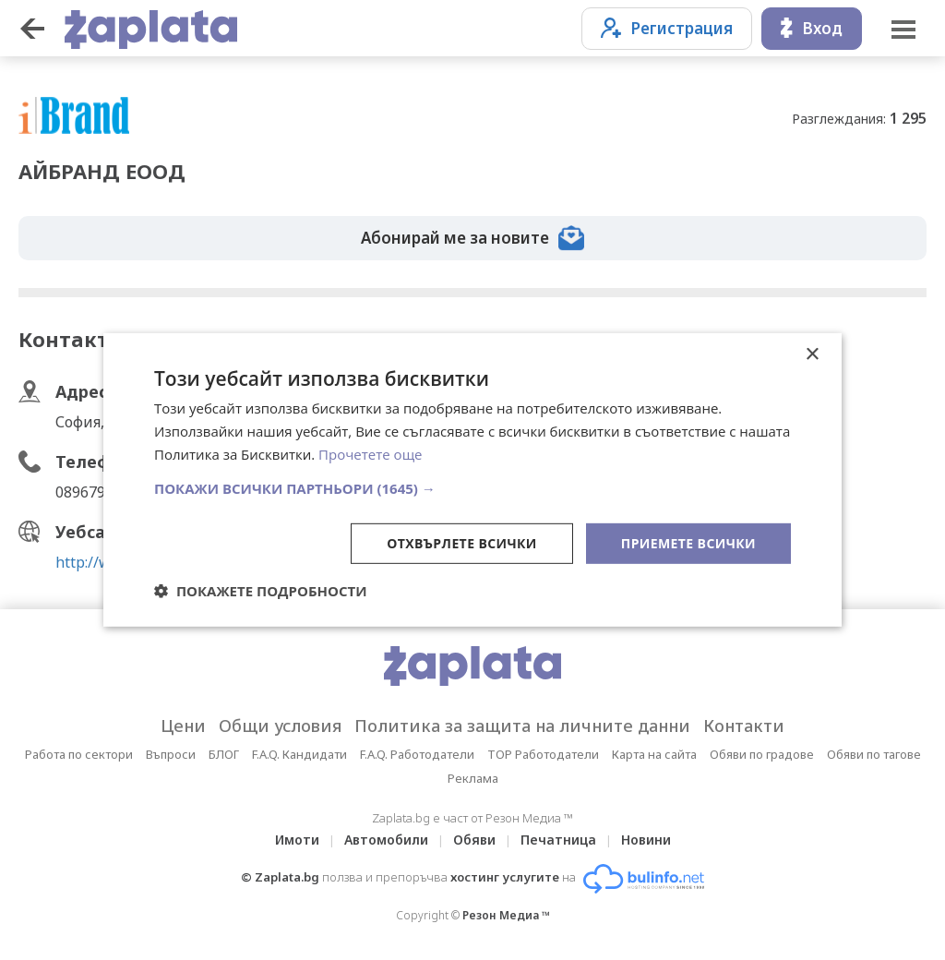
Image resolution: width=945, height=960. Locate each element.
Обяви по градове (762, 754)
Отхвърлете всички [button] (462, 542)
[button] (472, 487)
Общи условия (280, 725)
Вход (812, 28)
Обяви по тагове (874, 754)
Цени (183, 725)
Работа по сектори (79, 754)
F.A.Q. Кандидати (299, 754)
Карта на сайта (654, 754)
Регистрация (667, 28)
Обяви (474, 839)
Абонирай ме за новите (472, 238)
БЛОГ (224, 754)
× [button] (812, 355)
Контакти (743, 725)
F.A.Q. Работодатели (417, 754)
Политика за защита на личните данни (522, 725)
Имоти (297, 839)
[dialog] (472, 480)
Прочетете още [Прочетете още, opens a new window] (370, 454)
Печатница (558, 839)
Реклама (473, 778)
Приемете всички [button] (688, 542)
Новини (646, 839)
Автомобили (386, 839)
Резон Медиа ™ (506, 915)
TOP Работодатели (543, 754)
